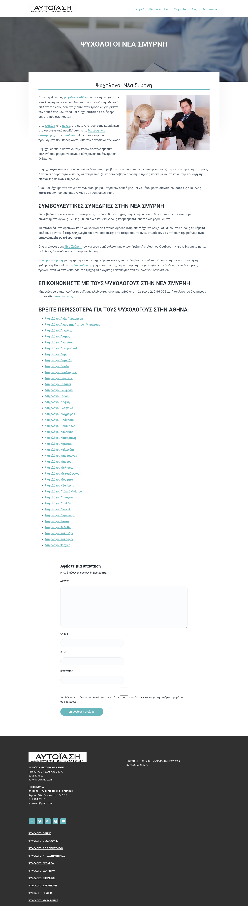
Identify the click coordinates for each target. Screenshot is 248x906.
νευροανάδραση (52, 260)
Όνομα (64, 634)
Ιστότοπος (66, 671)
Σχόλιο (64, 581)
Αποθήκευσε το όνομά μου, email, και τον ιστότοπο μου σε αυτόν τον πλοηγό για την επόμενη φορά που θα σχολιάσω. (122, 700)
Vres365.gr (136, 765)
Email (63, 652)
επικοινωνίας (63, 296)
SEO (145, 765)
